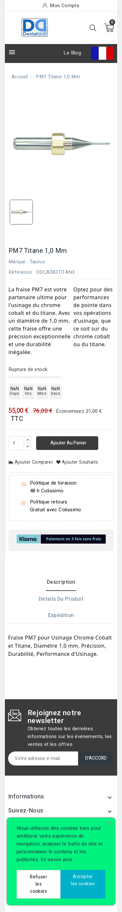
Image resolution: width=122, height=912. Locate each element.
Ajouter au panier (68, 443)
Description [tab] (61, 582)
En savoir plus (57, 859)
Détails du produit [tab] (61, 599)
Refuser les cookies (38, 884)
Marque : (18, 261)
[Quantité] (16, 443)
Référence (20, 272)
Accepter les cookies (83, 880)
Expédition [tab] (61, 615)
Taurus (37, 261)
